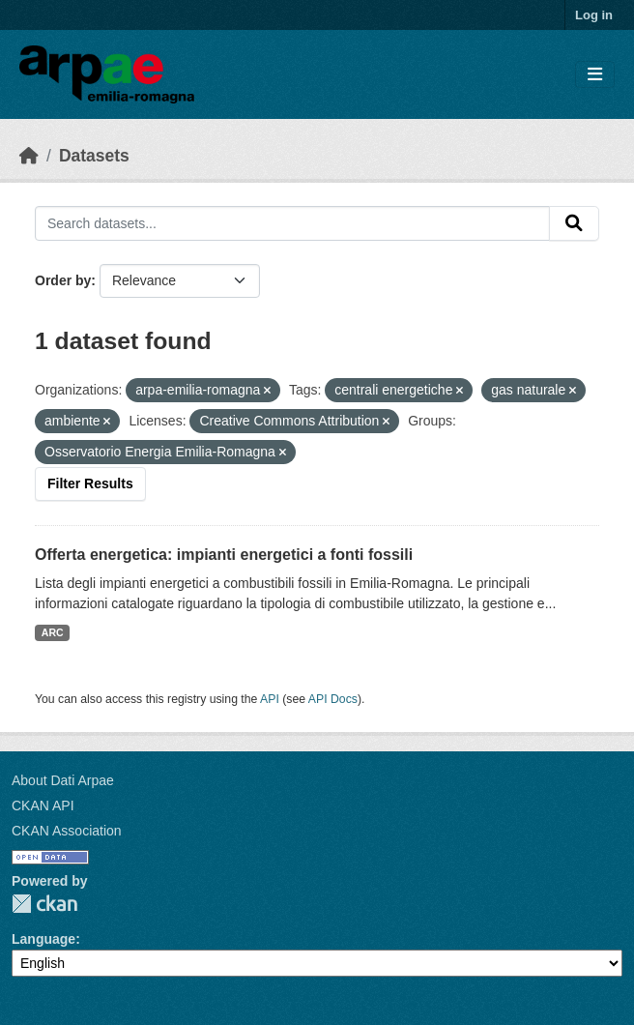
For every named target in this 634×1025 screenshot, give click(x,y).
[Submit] (574, 223)
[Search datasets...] (292, 223)
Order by (63, 280)
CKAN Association (67, 830)
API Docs (333, 699)
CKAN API (43, 805)
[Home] (29, 155)
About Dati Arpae (63, 780)
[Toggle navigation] (595, 75)
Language (43, 939)
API (269, 699)
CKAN (44, 903)
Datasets (94, 155)
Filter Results (90, 483)
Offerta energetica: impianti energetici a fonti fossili (224, 554)
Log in (594, 15)
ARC (53, 632)
